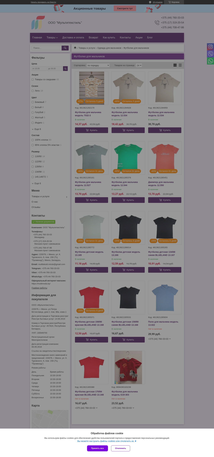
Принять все (97, 448)
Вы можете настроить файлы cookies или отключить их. (105, 441)
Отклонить (120, 448)
